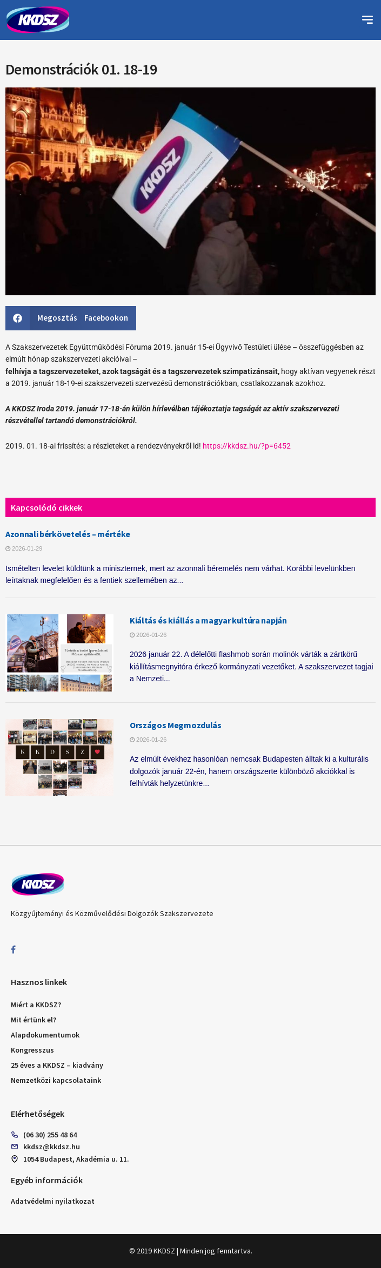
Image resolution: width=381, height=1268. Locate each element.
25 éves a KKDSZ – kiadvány (57, 1065)
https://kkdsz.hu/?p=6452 (247, 446)
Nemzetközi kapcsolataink (56, 1080)
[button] (367, 20)
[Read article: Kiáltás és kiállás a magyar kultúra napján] (59, 652)
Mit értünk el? (33, 1020)
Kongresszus (32, 1050)
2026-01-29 (23, 548)
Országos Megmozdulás (176, 725)
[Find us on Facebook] (13, 950)
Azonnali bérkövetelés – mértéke (67, 533)
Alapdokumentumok (45, 1035)
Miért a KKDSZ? (36, 1004)
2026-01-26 (148, 635)
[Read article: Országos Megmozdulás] (59, 757)
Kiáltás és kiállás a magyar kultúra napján (208, 620)
